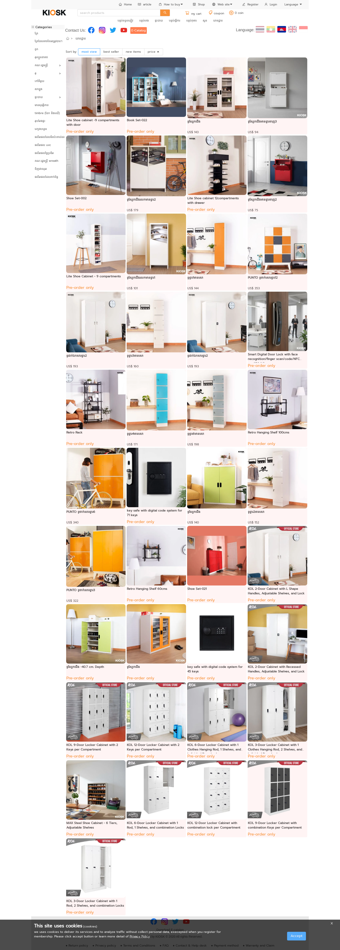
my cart (193, 14)
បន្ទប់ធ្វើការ (174, 20)
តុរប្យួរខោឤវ (41, 57)
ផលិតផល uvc (43, 145)
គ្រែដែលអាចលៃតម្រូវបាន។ (48, 41)
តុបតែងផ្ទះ (40, 121)
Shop (199, 4)
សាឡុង (38, 89)
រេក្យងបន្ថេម (41, 129)
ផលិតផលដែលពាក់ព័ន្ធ (46, 177)
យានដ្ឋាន (218, 20)
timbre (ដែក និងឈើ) (47, 113)
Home (125, 4)
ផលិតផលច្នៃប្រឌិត (44, 153)
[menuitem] (125, 5)
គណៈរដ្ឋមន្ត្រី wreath (46, 161)
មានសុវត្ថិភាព (42, 105)
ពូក (36, 49)
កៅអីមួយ (39, 81)
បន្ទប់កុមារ (191, 20)
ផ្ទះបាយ (159, 20)
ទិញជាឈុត (41, 169)
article (144, 4)
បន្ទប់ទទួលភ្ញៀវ (125, 20)
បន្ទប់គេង (144, 20)
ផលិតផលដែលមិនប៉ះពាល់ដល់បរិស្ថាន (48, 137)
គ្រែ (36, 33)
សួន (205, 20)
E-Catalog (138, 30)
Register (250, 4)
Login (271, 4)
